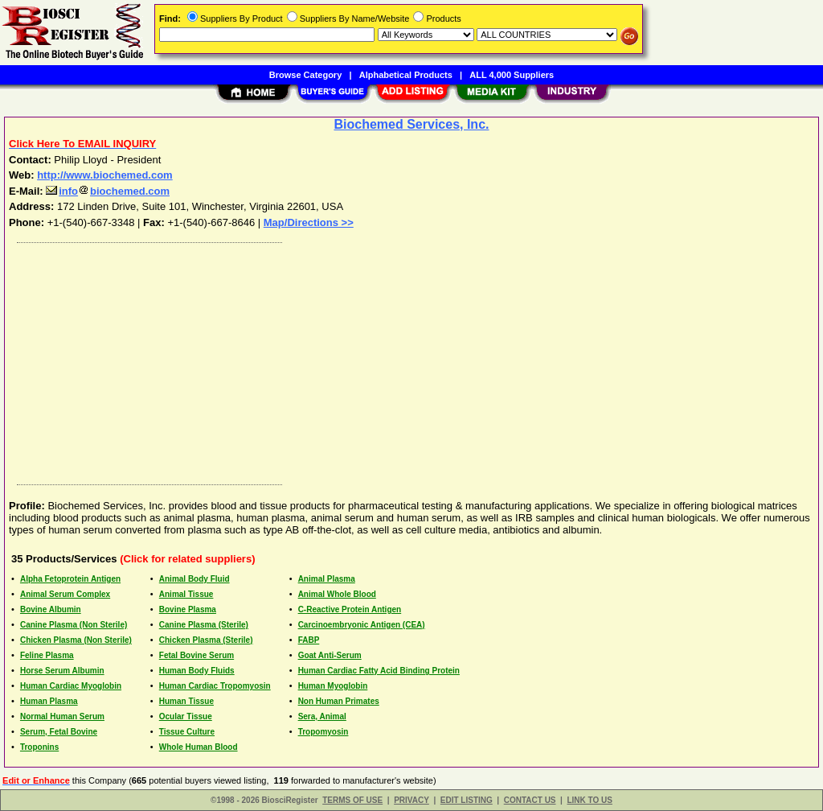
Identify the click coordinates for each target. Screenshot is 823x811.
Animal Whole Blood (337, 594)
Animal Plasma (326, 578)
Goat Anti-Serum (330, 655)
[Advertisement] (412, 359)
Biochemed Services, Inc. (411, 124)
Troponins (39, 747)
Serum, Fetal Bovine (58, 731)
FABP (309, 640)
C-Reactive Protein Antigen (350, 609)
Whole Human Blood (198, 747)
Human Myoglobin (333, 685)
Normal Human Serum (62, 716)
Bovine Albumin (50, 609)
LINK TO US (589, 800)
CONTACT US (530, 800)
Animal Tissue (186, 594)
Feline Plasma (47, 655)
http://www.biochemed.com (105, 175)
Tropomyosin (323, 731)
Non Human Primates (338, 701)
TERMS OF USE (352, 800)
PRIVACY (411, 800)
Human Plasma (49, 701)
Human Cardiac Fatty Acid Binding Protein (379, 670)
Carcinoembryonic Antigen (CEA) (361, 624)
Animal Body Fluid (194, 578)
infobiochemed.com (108, 191)
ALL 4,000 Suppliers (511, 75)
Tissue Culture (187, 731)
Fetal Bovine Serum (196, 655)
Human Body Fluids (197, 670)
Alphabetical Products (405, 75)
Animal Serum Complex (65, 594)
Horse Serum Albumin (62, 670)
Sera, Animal (322, 716)
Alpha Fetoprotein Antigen (70, 578)
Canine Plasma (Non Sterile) (73, 624)
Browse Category (305, 75)
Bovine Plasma (187, 609)
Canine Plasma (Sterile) (203, 624)
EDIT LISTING (466, 800)
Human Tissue (186, 701)
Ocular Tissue (185, 716)
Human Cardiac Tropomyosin (215, 685)
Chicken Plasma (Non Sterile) (76, 640)
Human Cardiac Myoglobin (70, 685)
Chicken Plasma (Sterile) (206, 640)
